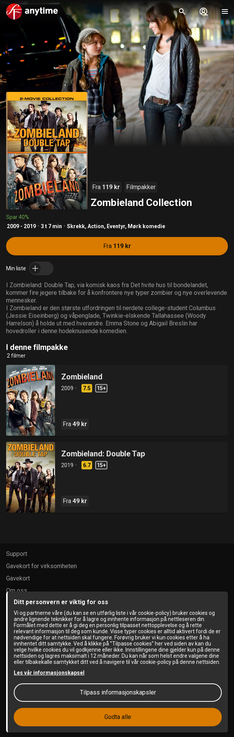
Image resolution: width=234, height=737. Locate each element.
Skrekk (76, 226)
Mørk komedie (146, 226)
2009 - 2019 (21, 226)
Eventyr (116, 226)
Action (96, 226)
